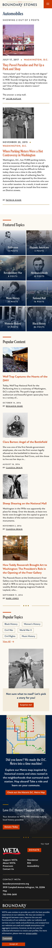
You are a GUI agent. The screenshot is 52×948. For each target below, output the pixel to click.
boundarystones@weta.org (16, 884)
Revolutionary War (13, 273)
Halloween (13, 247)
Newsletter (32, 860)
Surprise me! (26, 705)
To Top (45, 844)
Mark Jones (12, 598)
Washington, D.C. (36, 60)
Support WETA (10, 860)
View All (7, 642)
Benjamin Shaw (14, 406)
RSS (29, 863)
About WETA (9, 863)
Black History (39, 323)
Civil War (9, 630)
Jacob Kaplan (13, 99)
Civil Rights (10, 636)
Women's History (13, 323)
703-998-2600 (10, 895)
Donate (34, 850)
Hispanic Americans (39, 247)
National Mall (39, 298)
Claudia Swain (14, 468)
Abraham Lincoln (39, 273)
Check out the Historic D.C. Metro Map (26, 792)
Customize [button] (7, 938)
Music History (13, 298)
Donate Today (11, 827)
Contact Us (8, 869)
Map (5, 891)
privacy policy (31, 934)
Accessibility (33, 866)
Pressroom (8, 866)
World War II (26, 630)
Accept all (13, 944)
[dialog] (26, 928)
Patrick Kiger (13, 200)
